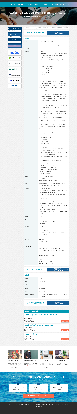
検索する (14, 45)
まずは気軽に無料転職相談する (36, 32)
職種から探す (12, 34)
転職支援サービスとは (48, 4)
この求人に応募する (59, 33)
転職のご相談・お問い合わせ (40, 396)
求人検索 (30, 4)
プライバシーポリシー (59, 404)
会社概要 (67, 4)
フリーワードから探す (14, 28)
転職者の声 (62, 4)
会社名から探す (12, 40)
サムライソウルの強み (37, 4)
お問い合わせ (67, 404)
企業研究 (56, 4)
